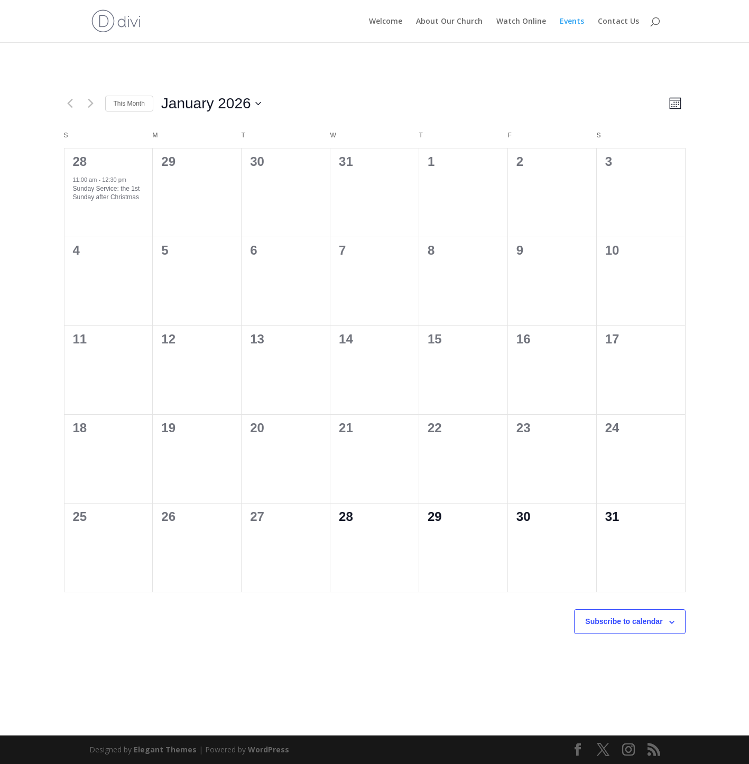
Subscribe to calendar (623, 621)
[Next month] (91, 103)
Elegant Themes (165, 749)
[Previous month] (70, 103)
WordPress (268, 749)
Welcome (385, 21)
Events (572, 21)
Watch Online (521, 21)
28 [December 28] (80, 161)
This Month (129, 103)
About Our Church (449, 21)
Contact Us (618, 21)
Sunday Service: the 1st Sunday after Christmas (106, 193)
